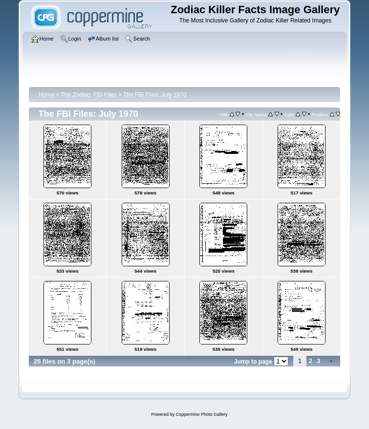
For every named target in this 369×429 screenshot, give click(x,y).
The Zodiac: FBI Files (88, 94)
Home (46, 94)
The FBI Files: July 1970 (154, 94)
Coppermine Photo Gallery (201, 414)
